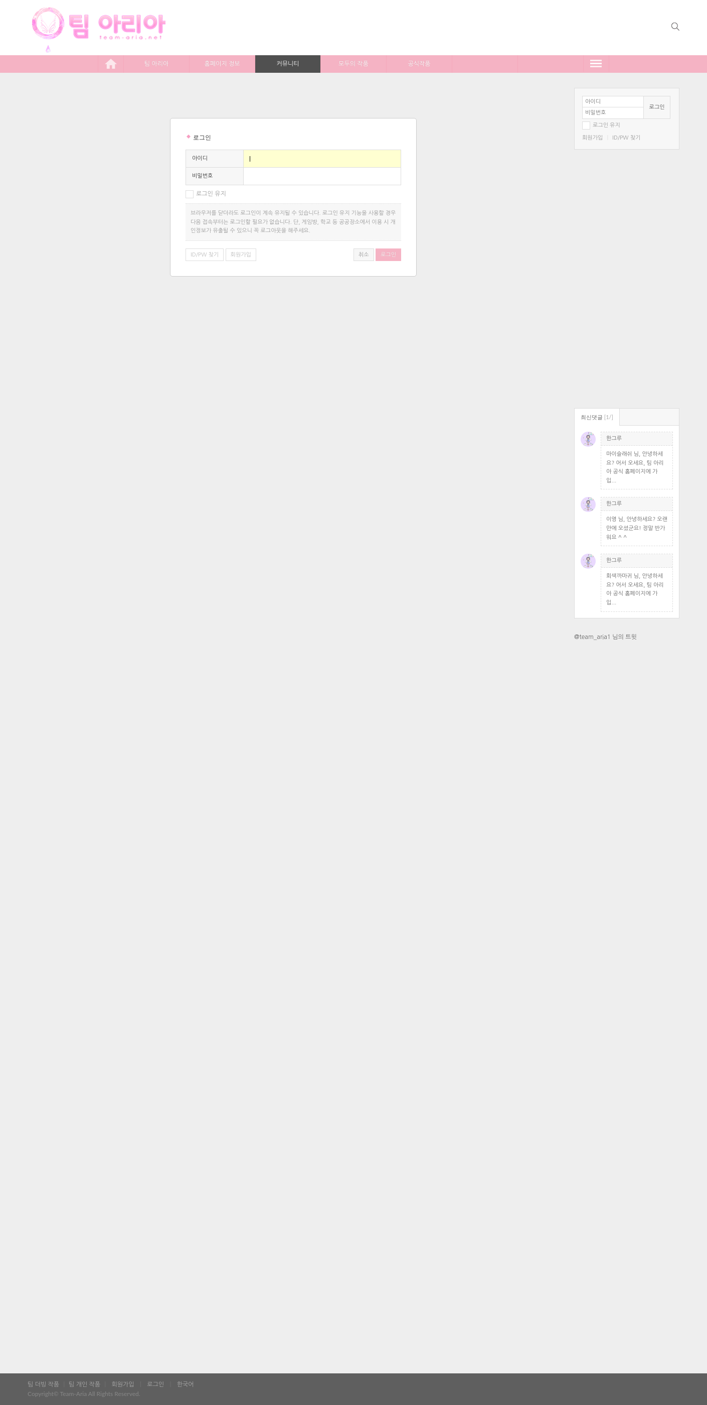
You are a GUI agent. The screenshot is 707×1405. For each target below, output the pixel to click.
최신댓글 (597, 417)
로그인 (657, 107)
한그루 (614, 438)
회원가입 (592, 138)
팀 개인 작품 (84, 1384)
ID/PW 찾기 (626, 138)
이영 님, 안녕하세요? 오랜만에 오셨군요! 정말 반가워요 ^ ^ (636, 528)
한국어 (185, 1384)
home (110, 63)
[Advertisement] (626, 806)
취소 (364, 255)
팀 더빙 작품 (43, 1384)
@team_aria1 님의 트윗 (605, 637)
